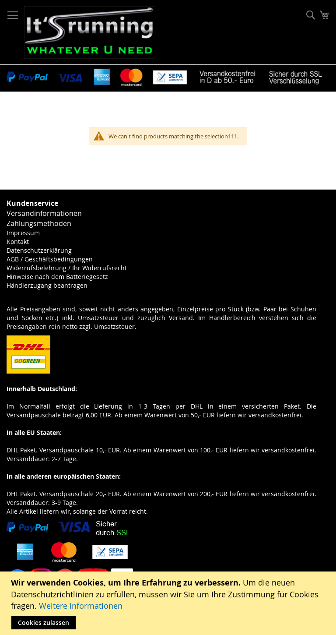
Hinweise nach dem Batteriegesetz (57, 276)
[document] (169, 603)
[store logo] (89, 32)
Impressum (23, 233)
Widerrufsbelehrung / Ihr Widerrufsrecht (67, 268)
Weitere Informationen (80, 605)
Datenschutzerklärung (39, 250)
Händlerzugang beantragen (47, 285)
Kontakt (18, 241)
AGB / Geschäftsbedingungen (50, 259)
